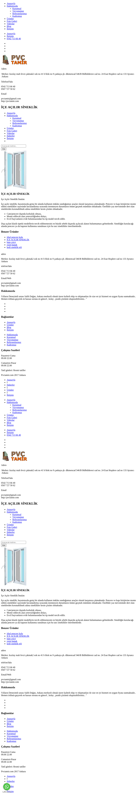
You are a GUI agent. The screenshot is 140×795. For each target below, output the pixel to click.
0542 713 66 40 (14, 38)
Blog (9, 26)
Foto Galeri (12, 21)
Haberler (11, 136)
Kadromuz (17, 16)
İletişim (10, 29)
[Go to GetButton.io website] (6, 792)
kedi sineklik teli (14, 247)
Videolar (11, 24)
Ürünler (10, 18)
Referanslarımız (19, 13)
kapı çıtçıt (11, 242)
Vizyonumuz (18, 11)
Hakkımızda (12, 6)
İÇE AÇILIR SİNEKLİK (18, 239)
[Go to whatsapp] (6, 786)
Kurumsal (16, 8)
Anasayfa (11, 3)
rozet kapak (12, 245)
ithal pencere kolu (15, 237)
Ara (3, 149)
